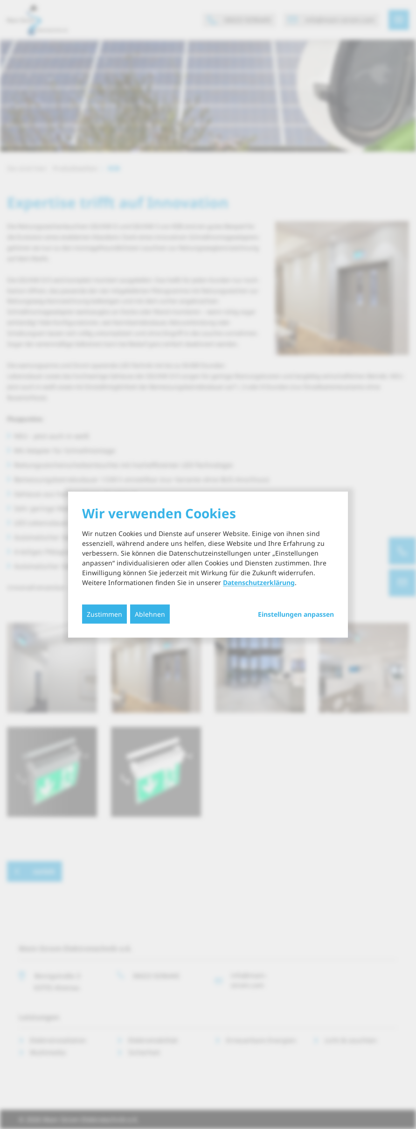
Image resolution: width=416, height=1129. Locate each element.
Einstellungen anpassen (296, 614)
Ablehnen (150, 613)
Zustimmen (104, 613)
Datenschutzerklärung (259, 582)
